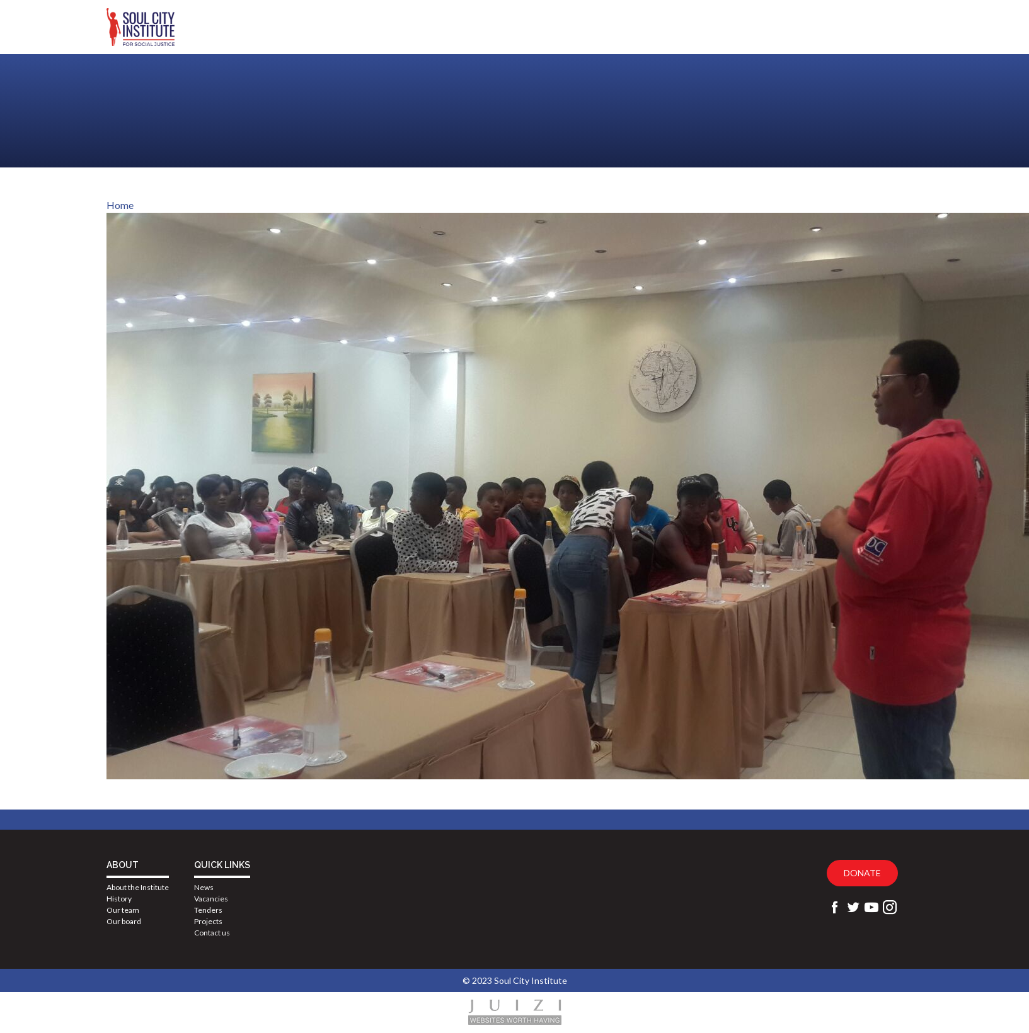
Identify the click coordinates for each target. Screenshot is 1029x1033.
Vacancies (211, 898)
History (119, 898)
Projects (208, 921)
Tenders (208, 910)
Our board (123, 921)
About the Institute (137, 887)
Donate (862, 872)
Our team (122, 910)
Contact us (212, 932)
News (204, 887)
